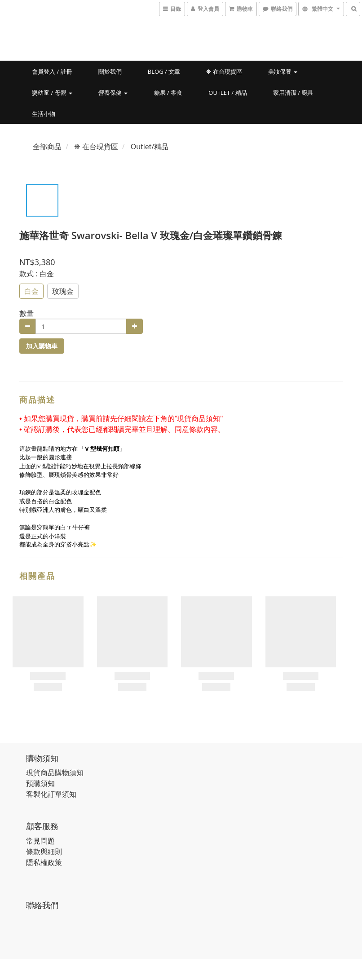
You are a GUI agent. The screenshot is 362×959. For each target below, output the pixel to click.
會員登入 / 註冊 (52, 71)
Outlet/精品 (150, 146)
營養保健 (113, 93)
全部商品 (47, 146)
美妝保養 (282, 71)
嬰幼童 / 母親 (52, 93)
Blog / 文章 (164, 71)
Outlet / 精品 (227, 93)
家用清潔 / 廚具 (293, 93)
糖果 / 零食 (168, 93)
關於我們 (110, 71)
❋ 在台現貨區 (224, 71)
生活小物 (43, 114)
